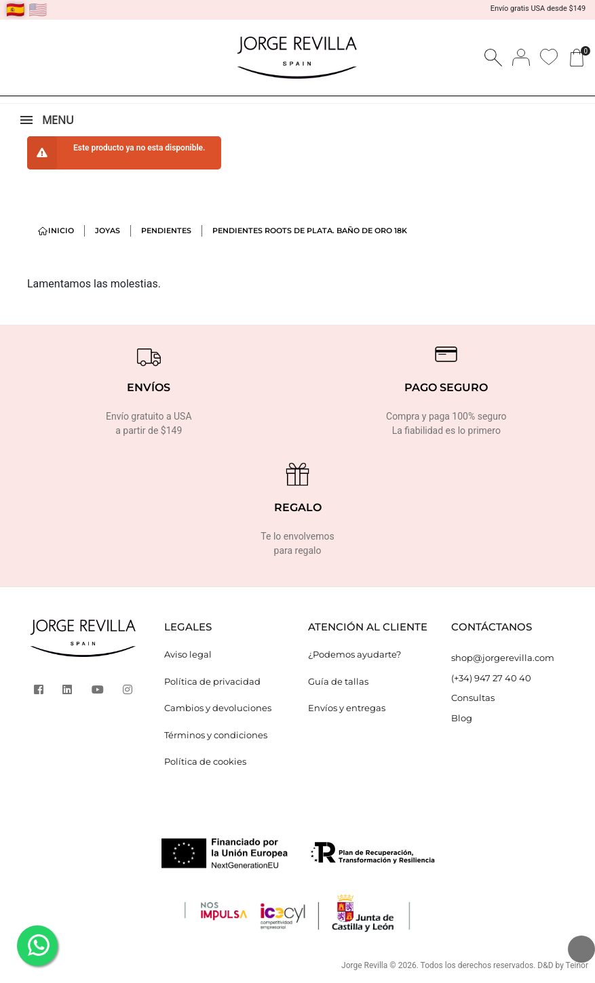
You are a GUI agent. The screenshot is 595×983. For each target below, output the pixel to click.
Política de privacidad (212, 681)
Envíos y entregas (346, 707)
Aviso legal (188, 654)
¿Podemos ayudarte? (354, 654)
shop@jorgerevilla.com (502, 657)
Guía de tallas (338, 681)
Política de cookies (205, 761)
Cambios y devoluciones (217, 707)
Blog (461, 718)
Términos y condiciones (215, 734)
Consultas (473, 697)
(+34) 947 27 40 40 (491, 678)
